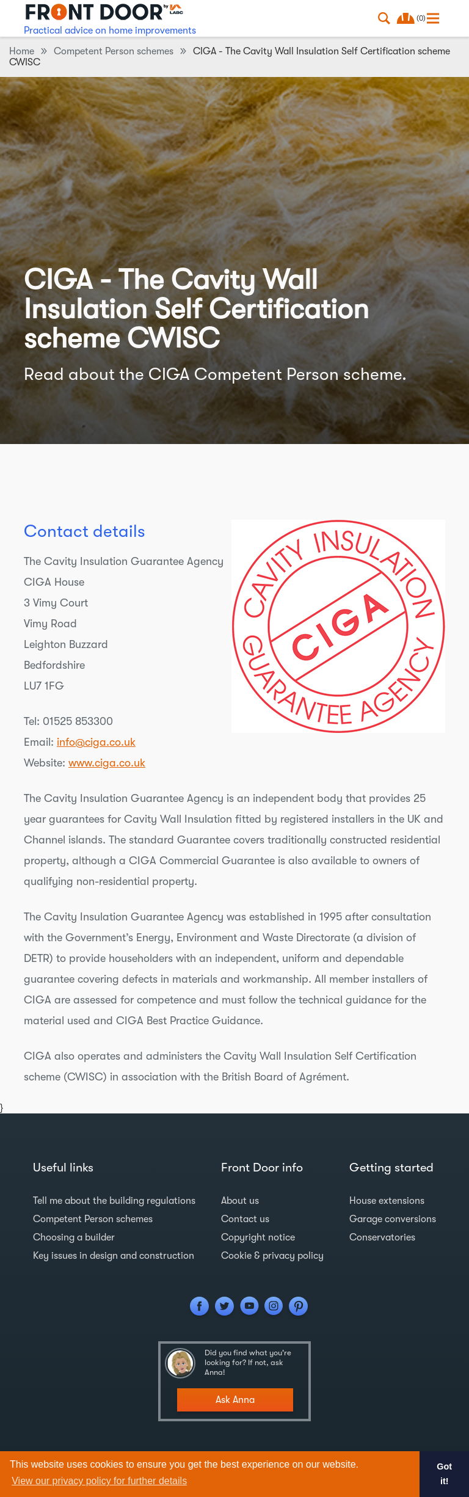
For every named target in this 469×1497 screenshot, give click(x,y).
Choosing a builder (74, 1237)
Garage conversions (392, 1219)
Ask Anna (235, 1399)
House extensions (386, 1200)
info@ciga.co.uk (96, 742)
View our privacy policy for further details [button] (99, 1481)
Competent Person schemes (113, 51)
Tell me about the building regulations (114, 1200)
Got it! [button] (444, 1474)
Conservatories (382, 1237)
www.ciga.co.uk (106, 763)
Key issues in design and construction (113, 1255)
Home (21, 51)
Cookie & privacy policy (272, 1255)
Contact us (245, 1219)
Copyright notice (258, 1237)
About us (240, 1200)
